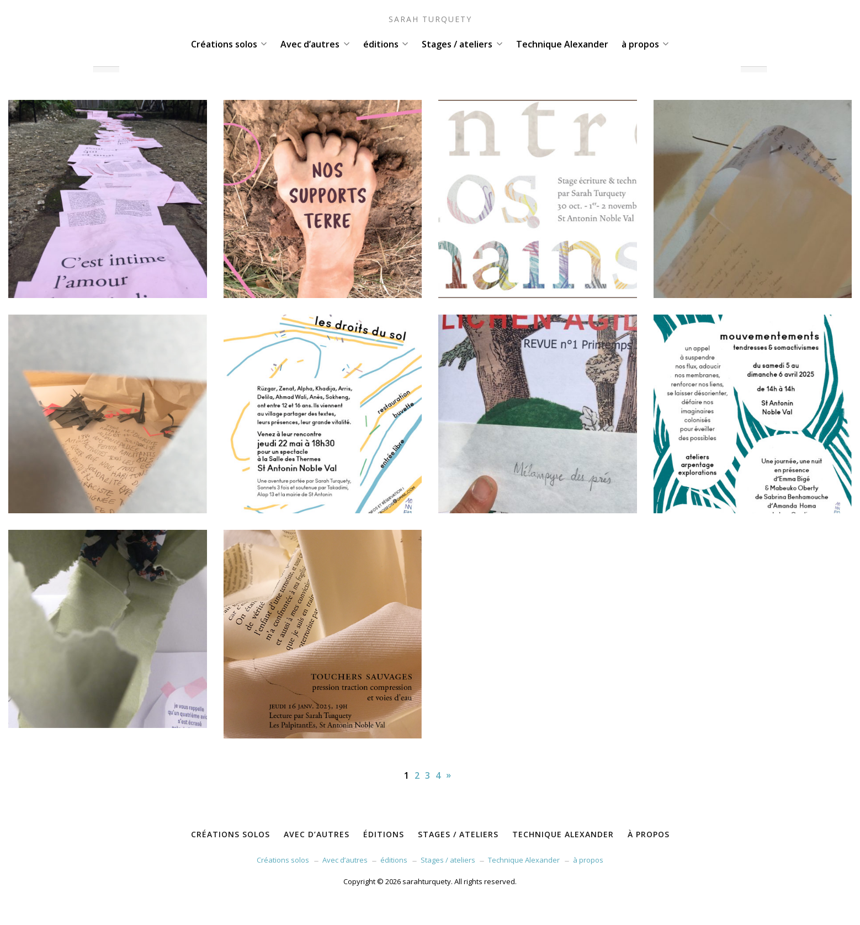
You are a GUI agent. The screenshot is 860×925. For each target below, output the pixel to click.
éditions (385, 44)
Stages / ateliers (462, 44)
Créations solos (229, 44)
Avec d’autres (314, 44)
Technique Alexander (562, 44)
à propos (645, 44)
